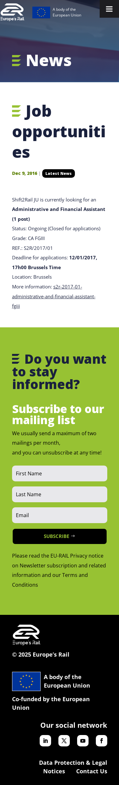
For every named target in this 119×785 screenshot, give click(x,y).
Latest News (58, 173)
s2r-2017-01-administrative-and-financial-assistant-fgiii (54, 296)
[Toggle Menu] (109, 9)
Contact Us (91, 771)
